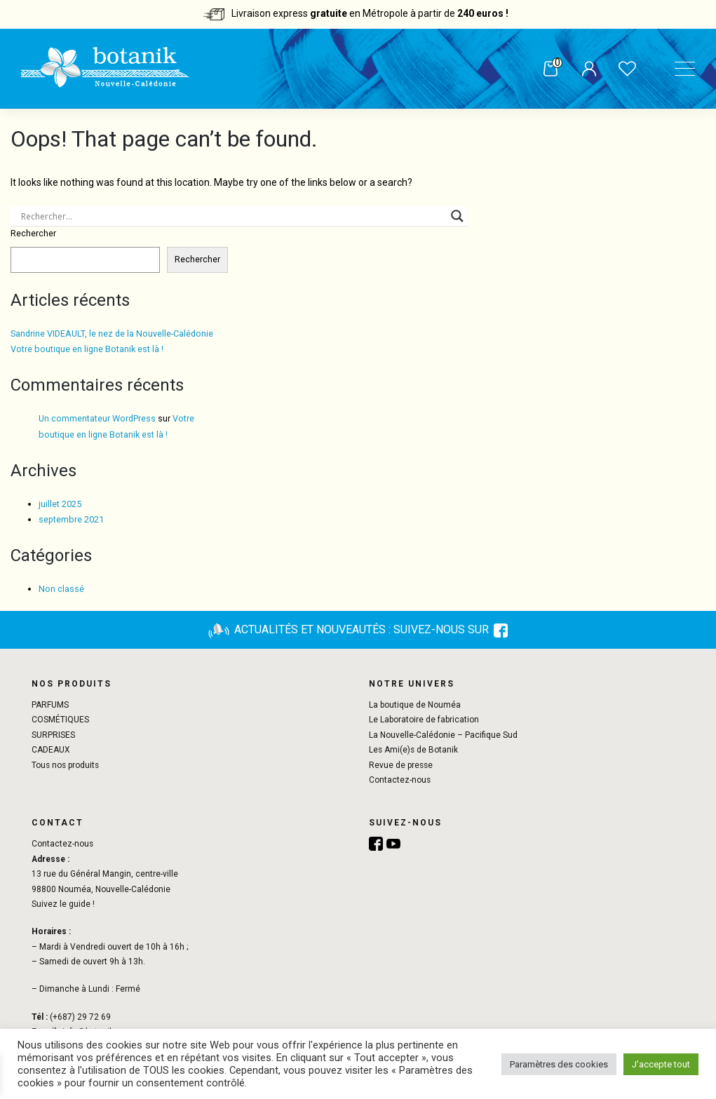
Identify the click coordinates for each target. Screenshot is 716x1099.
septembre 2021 (71, 519)
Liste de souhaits (623, 70)
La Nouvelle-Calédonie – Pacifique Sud (443, 735)
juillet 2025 (60, 504)
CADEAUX (50, 750)
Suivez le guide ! (63, 904)
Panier (546, 69)
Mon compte (584, 70)
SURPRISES (53, 735)
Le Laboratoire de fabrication (424, 719)
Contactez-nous (400, 780)
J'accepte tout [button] (661, 1064)
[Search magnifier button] (457, 216)
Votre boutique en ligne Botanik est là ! (87, 349)
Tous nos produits (65, 765)
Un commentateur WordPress (97, 418)
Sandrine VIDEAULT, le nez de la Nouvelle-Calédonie (112, 333)
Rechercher (33, 233)
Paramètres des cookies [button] (559, 1064)
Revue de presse (401, 765)
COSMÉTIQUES (60, 719)
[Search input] (232, 216)
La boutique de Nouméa (415, 705)
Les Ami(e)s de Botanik (413, 750)
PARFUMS (50, 705)
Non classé (61, 589)
